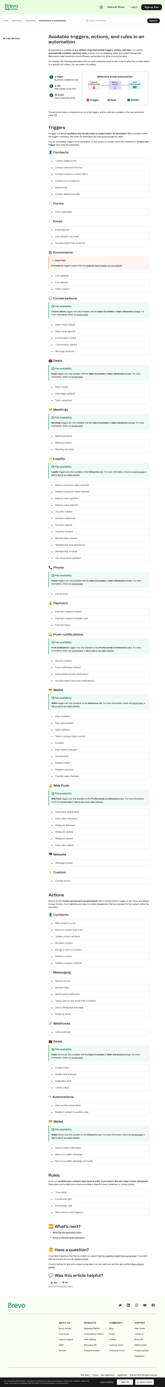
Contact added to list (65, 160)
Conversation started (66, 344)
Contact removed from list (68, 167)
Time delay (61, 1192)
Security (62, 1350)
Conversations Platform (94, 1334)
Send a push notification (67, 994)
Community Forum (116, 1350)
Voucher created (63, 511)
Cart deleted (61, 282)
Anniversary (61, 187)
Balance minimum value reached (72, 485)
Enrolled (59, 743)
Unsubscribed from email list (70, 243)
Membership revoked (66, 551)
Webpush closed (64, 838)
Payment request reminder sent (71, 618)
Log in (134, 7)
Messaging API (90, 1345)
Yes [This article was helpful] (55, 1283)
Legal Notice (122, 1375)
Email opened (62, 229)
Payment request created (68, 611)
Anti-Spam (85, 1375)
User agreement (107, 1375)
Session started (63, 660)
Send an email (62, 981)
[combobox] (123, 20)
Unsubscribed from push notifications (74, 680)
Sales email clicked (65, 324)
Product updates (142, 1350)
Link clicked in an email (67, 236)
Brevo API (139, 1339)
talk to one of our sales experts (65, 475)
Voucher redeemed (65, 518)
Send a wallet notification (68, 1147)
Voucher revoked (64, 531)
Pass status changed (66, 749)
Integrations (140, 1356)
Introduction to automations (52, 20)
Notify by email (63, 1014)
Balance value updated (66, 498)
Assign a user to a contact (68, 949)
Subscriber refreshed (66, 818)
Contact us (139, 1334)
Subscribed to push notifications (72, 674)
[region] (82, 1382)
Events (112, 1334)
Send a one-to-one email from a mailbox (75, 1000)
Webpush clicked (64, 831)
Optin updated (62, 729)
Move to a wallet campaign (68, 1154)
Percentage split (63, 1205)
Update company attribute (68, 963)
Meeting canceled (64, 449)
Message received (64, 351)
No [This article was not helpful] (66, 1283)
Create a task (62, 1067)
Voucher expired (63, 525)
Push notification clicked (67, 667)
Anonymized (61, 756)
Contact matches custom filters (71, 174)
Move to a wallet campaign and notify (74, 1161)
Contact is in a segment (67, 180)
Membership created (66, 538)
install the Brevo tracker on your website (104, 265)
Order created (62, 289)
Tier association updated (68, 558)
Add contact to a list (65, 923)
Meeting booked (63, 436)
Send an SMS (62, 987)
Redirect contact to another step (71, 1112)
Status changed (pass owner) (70, 736)
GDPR (61, 1345)
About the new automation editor (67, 1232)
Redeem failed (62, 763)
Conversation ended (65, 338)
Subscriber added (64, 845)
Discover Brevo (116, 7)
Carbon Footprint (66, 1339)
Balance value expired (66, 505)
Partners (112, 1339)
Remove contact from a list (69, 929)
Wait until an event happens (69, 1212)
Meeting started (63, 442)
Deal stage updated (65, 393)
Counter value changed (67, 776)
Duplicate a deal (63, 1081)
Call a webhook (63, 1032)
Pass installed (62, 716)
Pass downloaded (64, 723)
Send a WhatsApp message (69, 1007)
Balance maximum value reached (72, 491)
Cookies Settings (107, 1382)
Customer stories (116, 1345)
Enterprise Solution (92, 1350)
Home (6, 20)
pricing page (82, 314)
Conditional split (63, 1199)
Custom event (62, 880)
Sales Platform (90, 1339)
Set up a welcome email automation (69, 1237)
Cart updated (61, 275)
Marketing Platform (92, 1328)
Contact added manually (67, 194)
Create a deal (62, 1087)
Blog (111, 1328)
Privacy (95, 1375)
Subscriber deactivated (67, 812)
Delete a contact (63, 956)
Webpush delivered (65, 825)
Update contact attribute (67, 936)
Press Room (64, 1334)
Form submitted (63, 212)
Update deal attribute (65, 1074)
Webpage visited (63, 863)
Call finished (61, 594)
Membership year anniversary (70, 545)
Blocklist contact (63, 943)
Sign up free (152, 7)
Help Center (140, 1328)
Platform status (141, 1345)
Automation (17, 20)
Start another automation (68, 1105)
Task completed (63, 400)
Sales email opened (65, 331)
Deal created (61, 387)
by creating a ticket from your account (120, 1256)
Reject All (125, 1382)
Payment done (62, 625)
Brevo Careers (65, 1328)
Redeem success (64, 769)
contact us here (81, 1259)
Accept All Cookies (144, 1382)
